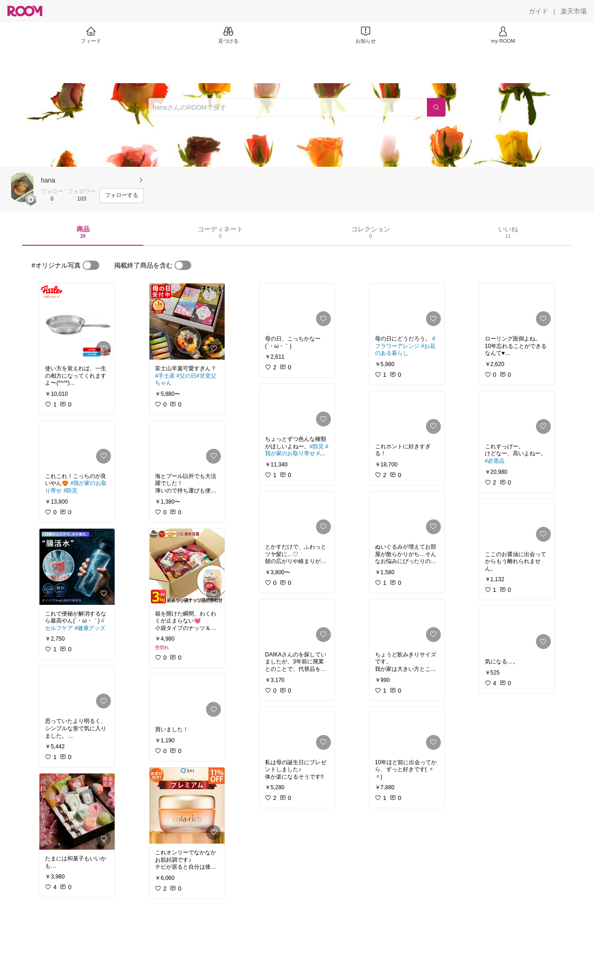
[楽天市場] (574, 11)
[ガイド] (538, 11)
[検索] (436, 107)
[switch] (91, 265)
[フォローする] (121, 195)
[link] (77, 321)
